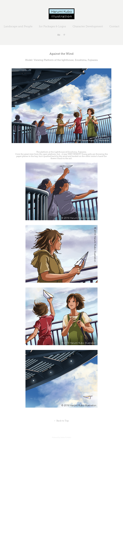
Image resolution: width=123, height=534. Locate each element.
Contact (114, 26)
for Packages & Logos (52, 26)
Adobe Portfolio (65, 437)
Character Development (88, 26)
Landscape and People (18, 26)
